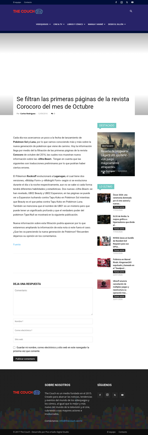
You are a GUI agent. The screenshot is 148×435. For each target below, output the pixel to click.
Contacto (28, 2)
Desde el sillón (117, 24)
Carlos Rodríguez (28, 113)
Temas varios (119, 207)
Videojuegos (43, 24)
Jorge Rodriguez (108, 171)
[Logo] (28, 11)
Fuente (17, 244)
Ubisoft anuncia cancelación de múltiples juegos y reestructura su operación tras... (121, 289)
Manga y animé (97, 24)
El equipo (17, 2)
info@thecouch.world (70, 420)
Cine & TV (59, 24)
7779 (107, 173)
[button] (131, 11)
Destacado (107, 146)
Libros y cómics (76, 24)
